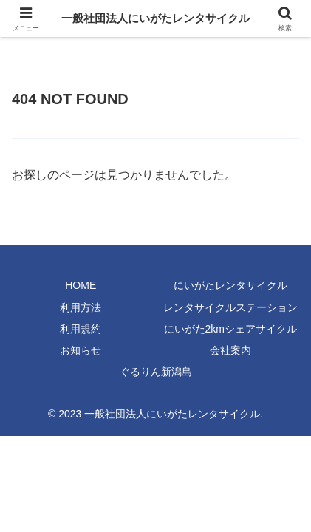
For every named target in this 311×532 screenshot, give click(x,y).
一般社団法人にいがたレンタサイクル (155, 18)
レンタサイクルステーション (230, 307)
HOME (80, 285)
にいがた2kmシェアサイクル (230, 329)
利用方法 (80, 307)
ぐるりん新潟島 (156, 372)
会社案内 (230, 350)
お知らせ (80, 350)
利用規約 (80, 329)
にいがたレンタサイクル (230, 285)
